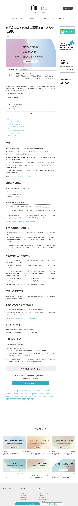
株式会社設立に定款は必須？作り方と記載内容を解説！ (24, 318)
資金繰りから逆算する (15, 122)
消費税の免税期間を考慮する (16, 124)
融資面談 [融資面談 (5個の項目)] (51, 396)
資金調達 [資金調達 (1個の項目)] (24, 399)
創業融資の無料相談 (42, 497)
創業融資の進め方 (24, 495)
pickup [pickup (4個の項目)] (7, 390)
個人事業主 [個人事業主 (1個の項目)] (8, 393)
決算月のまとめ (11, 135)
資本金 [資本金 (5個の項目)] (19, 399)
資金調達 (22, 473)
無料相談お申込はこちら (30, 383)
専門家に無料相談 (52, 504)
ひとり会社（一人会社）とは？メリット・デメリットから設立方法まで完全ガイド (63, 476)
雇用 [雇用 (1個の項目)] (32, 399)
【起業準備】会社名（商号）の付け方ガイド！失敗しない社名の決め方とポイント (14, 454)
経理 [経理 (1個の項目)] (31, 396)
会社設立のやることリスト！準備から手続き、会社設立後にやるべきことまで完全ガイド (63, 454)
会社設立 (22, 451)
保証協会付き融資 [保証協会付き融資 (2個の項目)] (40, 390)
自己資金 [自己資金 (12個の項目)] (35, 396)
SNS (75, 498)
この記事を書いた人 (12, 69)
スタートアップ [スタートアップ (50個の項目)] (14, 390)
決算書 (18, 36)
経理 (49, 451)
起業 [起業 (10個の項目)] (29, 399)
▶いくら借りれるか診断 (27, 504)
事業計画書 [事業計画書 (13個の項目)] (21, 390)
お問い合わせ (68, 8)
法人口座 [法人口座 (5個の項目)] (21, 396)
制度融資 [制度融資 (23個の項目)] (21, 393)
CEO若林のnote (60, 18)
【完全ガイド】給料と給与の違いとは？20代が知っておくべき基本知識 (38, 454)
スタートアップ (68, 473)
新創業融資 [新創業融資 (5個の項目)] (35, 393)
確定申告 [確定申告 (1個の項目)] (26, 396)
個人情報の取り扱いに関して (44, 493)
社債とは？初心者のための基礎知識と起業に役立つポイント (14, 476)
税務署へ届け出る (14, 133)
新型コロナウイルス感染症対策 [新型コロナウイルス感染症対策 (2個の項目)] (45, 393)
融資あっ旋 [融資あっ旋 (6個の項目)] (45, 396)
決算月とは (10, 117)
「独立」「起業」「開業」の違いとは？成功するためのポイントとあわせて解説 (38, 476)
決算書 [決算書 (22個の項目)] (16, 396)
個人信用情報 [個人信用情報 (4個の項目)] (15, 393)
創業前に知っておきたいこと (26, 490)
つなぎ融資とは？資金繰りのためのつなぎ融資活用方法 (24, 221)
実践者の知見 (46, 18)
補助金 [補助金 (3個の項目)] (7, 399)
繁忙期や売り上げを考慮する (16, 126)
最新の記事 (24, 69)
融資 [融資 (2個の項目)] (40, 396)
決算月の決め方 (11, 119)
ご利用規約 (41, 495)
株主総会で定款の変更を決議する (17, 131)
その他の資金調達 (24, 497)
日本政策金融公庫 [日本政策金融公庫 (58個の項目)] (9, 396)
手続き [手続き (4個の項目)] (26, 393)
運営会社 (40, 490)
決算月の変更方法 (12, 128)
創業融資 (32, 18)
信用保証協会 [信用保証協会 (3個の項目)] (47, 390)
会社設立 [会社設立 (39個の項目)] (33, 390)
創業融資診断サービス (43, 499)
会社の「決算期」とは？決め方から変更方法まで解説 (23, 176)
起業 (25, 451)
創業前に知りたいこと (17, 18)
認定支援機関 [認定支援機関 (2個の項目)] (13, 399)
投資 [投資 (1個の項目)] (30, 393)
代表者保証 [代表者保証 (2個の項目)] (27, 390)
